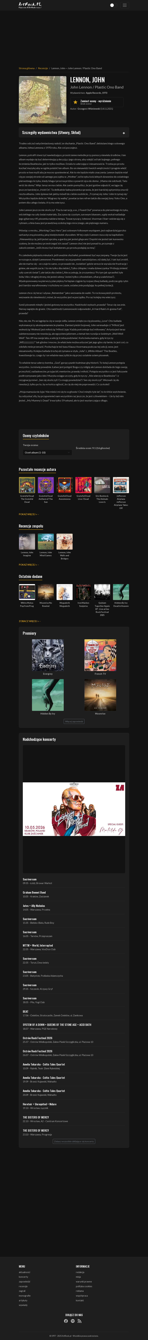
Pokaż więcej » (28, 514)
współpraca (82, 1295)
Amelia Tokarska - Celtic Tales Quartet (44, 1064)
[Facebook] (66, 1321)
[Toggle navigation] (124, 5)
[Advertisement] (74, 36)
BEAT (25, 1011)
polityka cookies (84, 1286)
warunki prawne (84, 1281)
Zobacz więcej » (29, 621)
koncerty (23, 1276)
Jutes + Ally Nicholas (34, 906)
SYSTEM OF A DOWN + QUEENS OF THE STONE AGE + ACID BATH (57, 1024)
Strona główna (27, 68)
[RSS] (79, 1321)
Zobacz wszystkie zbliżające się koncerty (74, 1141)
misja (78, 1276)
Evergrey (48, 673)
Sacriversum (29, 879)
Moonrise (100, 713)
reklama (80, 1291)
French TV (100, 673)
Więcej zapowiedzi (74, 721)
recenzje (23, 1286)
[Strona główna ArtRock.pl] (30, 5)
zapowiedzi (24, 1281)
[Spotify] (73, 1321)
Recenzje (43, 68)
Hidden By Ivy (47, 713)
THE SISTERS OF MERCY (36, 1117)
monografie (25, 1295)
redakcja (80, 1272)
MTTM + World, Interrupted (38, 945)
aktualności (24, 1272)
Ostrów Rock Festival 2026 (37, 1038)
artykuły (23, 1300)
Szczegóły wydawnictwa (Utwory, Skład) (51, 132)
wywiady (23, 1305)
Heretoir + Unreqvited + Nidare (39, 1104)
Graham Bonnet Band (34, 892)
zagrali (22, 1291)
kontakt (80, 1300)
